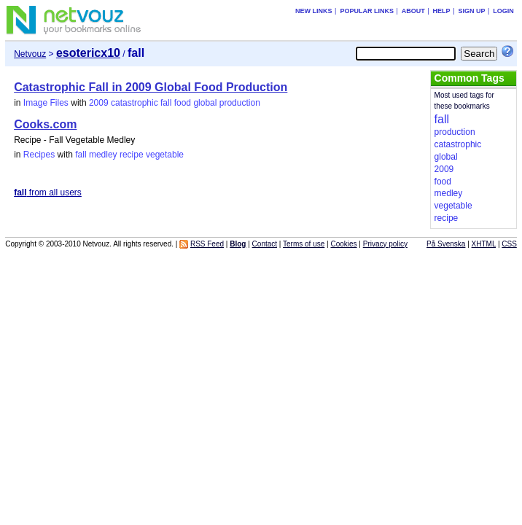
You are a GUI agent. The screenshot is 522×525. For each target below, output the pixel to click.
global (205, 103)
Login (503, 11)
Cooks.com (45, 124)
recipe (132, 154)
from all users (48, 192)
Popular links (367, 11)
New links (313, 11)
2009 (99, 103)
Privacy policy (385, 244)
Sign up (471, 11)
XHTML (484, 244)
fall (165, 103)
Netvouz (30, 54)
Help (442, 11)
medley (103, 154)
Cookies (343, 244)
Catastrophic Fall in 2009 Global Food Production (150, 87)
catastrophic (134, 103)
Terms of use (303, 244)
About (413, 11)
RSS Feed (207, 244)
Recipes (39, 154)
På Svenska (445, 244)
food (182, 103)
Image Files (46, 103)
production (239, 103)
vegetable (165, 154)
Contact (264, 244)
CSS (509, 244)
